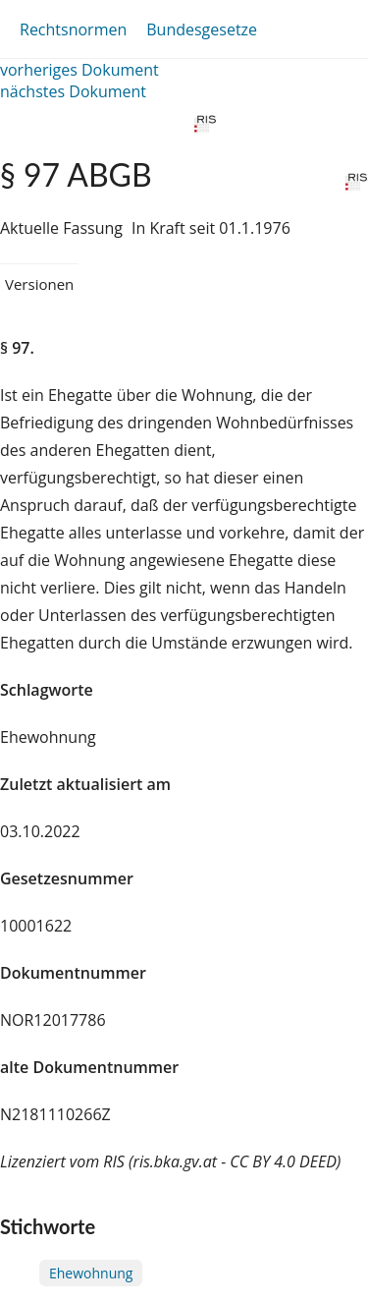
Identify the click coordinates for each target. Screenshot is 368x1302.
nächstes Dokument (73, 91)
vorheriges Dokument (79, 70)
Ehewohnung (90, 1273)
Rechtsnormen (73, 29)
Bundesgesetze (201, 29)
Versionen (39, 284)
